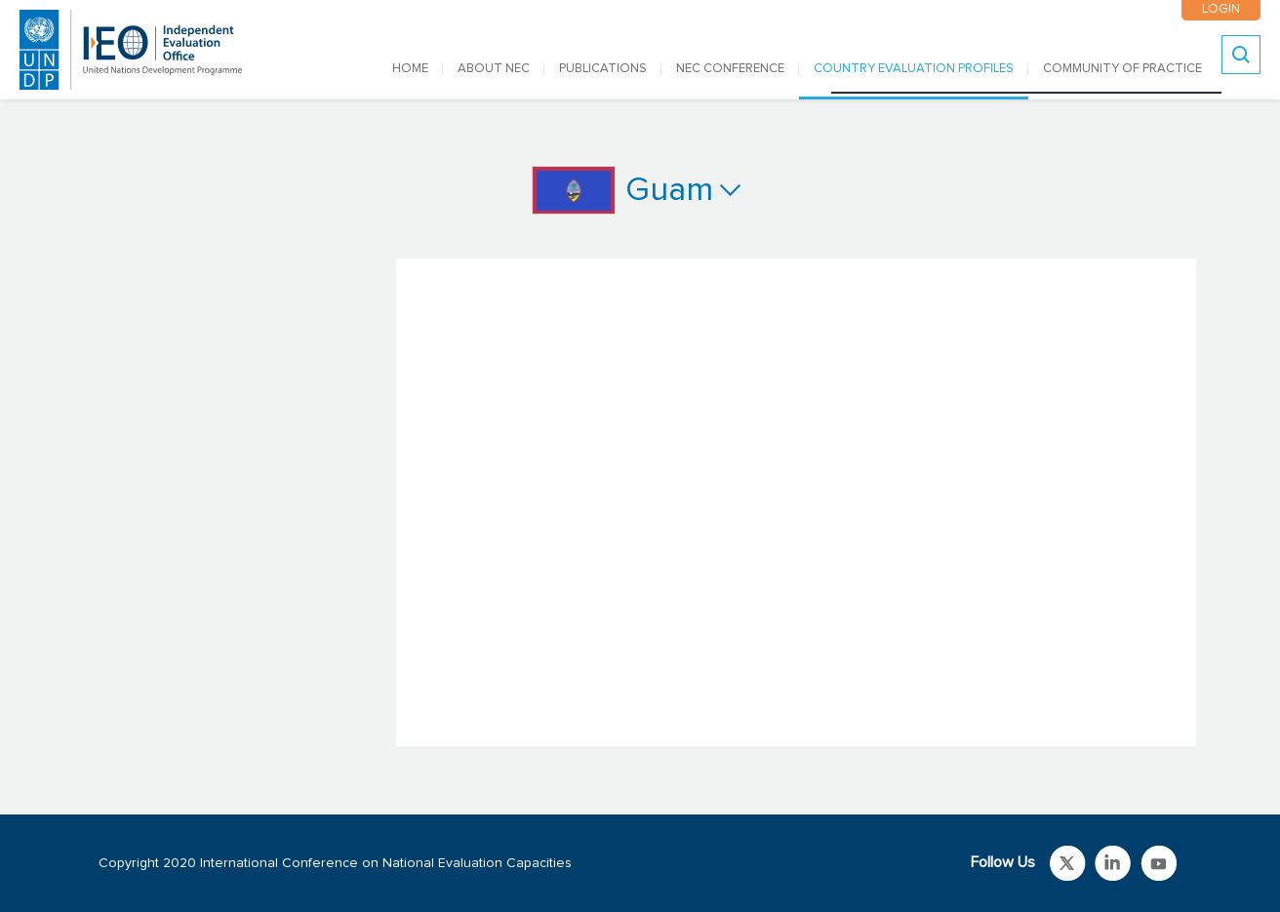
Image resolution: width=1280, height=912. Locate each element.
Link (1068, 863)
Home (410, 68)
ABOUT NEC (494, 68)
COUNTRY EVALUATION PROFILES (914, 68)
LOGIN (1221, 9)
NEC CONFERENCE (730, 68)
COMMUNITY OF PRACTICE (1122, 68)
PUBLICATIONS (603, 68)
